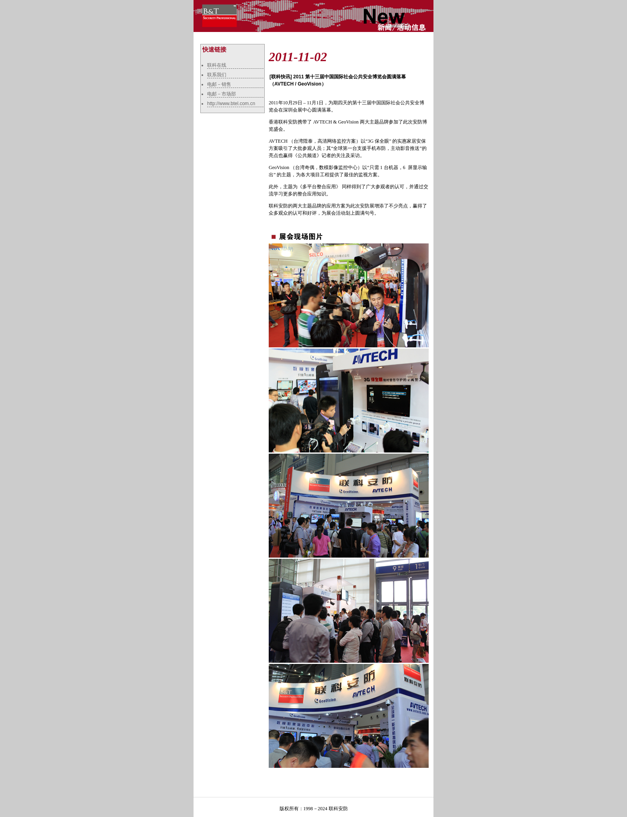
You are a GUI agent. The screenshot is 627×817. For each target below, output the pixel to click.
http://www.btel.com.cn (231, 103)
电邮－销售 (219, 84)
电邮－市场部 (221, 94)
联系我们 (216, 75)
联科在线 (216, 65)
